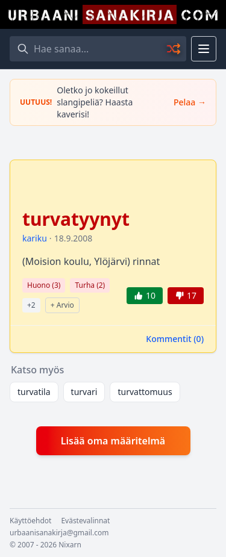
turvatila (34, 391)
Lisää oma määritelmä (113, 440)
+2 (31, 305)
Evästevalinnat (85, 521)
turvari (84, 391)
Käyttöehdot (30, 521)
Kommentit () (175, 338)
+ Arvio (62, 305)
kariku (34, 238)
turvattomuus (145, 391)
